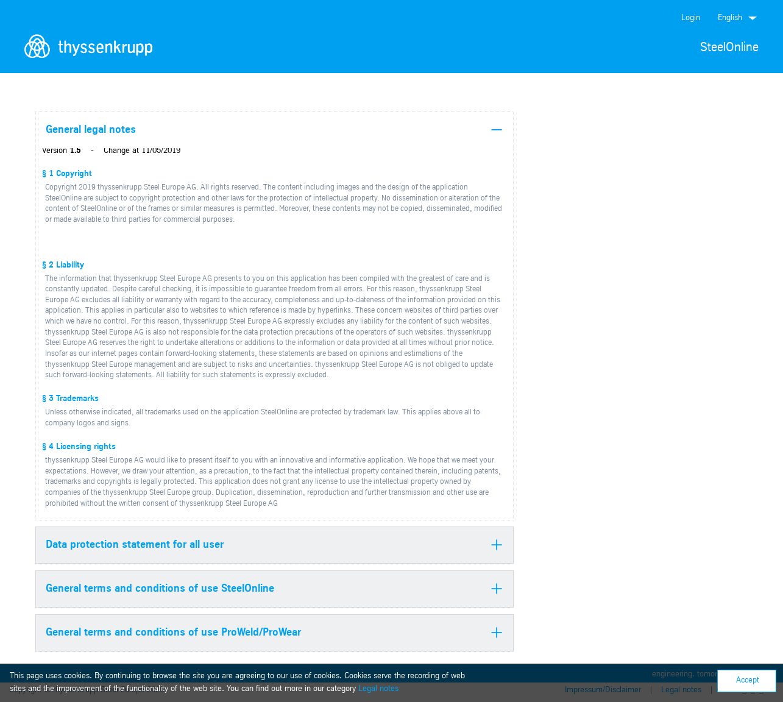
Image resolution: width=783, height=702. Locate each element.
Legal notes (378, 689)
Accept (747, 680)
